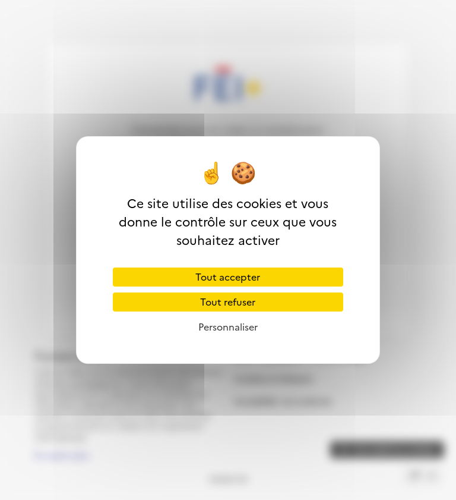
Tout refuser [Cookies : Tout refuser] (227, 302)
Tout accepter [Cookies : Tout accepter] (227, 277)
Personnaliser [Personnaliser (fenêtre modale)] (228, 327)
